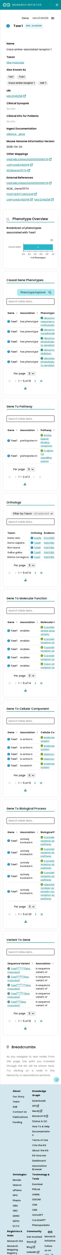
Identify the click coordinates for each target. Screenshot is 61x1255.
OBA (15, 1205)
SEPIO (16, 1221)
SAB (15, 1106)
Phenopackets (41, 1225)
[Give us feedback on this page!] (56, 1080)
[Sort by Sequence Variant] (32, 963)
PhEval (36, 1189)
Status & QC (39, 1121)
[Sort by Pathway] (53, 430)
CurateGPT (39, 1220)
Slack (31, 1241)
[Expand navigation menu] (57, 5)
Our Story (18, 1096)
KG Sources (39, 1155)
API (35, 1105)
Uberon (17, 1185)
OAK (34, 1204)
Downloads (39, 1100)
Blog (31, 1247)
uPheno (17, 1190)
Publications (20, 1117)
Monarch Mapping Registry (12, 1249)
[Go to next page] (34, 381)
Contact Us (20, 1111)
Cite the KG (39, 1145)
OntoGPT (37, 1215)
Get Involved (34, 1236)
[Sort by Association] (37, 312)
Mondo (17, 1180)
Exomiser (37, 1184)
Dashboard (39, 1160)
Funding (17, 1122)
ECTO (16, 1226)
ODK (34, 1210)
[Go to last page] (40, 381)
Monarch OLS (15, 1241)
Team (16, 1101)
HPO (15, 1195)
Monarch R (40, 1116)
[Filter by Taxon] (32, 513)
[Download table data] (24, 388)
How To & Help (41, 1126)
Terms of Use (40, 1140)
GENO (16, 1216)
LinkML (36, 1194)
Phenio (17, 1200)
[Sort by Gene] (16, 312)
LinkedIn (33, 1252)
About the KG (40, 1150)
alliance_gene (16, 134)
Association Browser (39, 1167)
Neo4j (37, 1111)
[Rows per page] (31, 373)
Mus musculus (15, 62)
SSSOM (36, 1199)
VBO (15, 1210)
